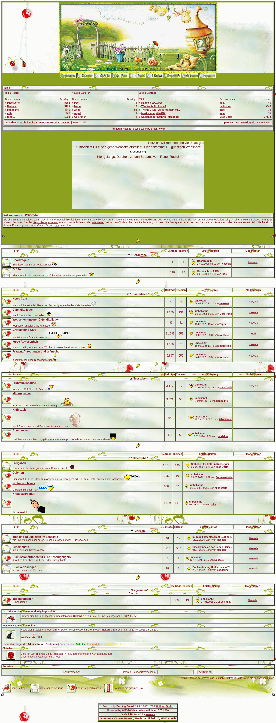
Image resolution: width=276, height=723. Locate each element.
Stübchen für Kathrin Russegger (160, 116)
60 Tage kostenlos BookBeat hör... (212, 537)
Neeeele (12, 106)
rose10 (11, 116)
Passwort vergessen (144, 672)
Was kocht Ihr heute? (153, 106)
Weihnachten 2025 (208, 271)
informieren (98, 222)
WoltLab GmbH (164, 706)
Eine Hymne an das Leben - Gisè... (212, 547)
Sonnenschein (224, 477)
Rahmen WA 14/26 (151, 102)
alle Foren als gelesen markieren (256, 678)
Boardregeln (248, 122)
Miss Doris (13, 102)
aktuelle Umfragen (226, 678)
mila (9, 113)
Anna (77, 109)
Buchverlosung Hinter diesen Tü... (212, 567)
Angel (77, 113)
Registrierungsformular (45, 222)
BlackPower (158, 128)
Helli (253, 333)
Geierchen (80, 116)
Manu (77, 106)
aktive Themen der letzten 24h (197, 678)
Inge (222, 109)
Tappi (222, 324)
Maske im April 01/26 (153, 113)
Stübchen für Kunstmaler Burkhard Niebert (45, 122)
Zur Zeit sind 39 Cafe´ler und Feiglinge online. (29, 611)
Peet (77, 102)
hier (57, 225)
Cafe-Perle (226, 313)
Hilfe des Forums (105, 219)
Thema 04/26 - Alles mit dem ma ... (161, 109)
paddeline (13, 109)
